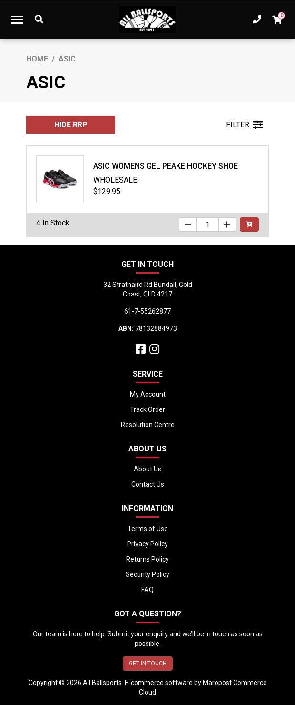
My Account (148, 394)
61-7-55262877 (147, 311)
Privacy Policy (147, 544)
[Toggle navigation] (17, 19)
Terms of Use (148, 528)
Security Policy (147, 574)
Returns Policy (147, 559)
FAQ (147, 589)
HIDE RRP (71, 124)
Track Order (147, 409)
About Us (147, 469)
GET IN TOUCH (148, 663)
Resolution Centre (148, 425)
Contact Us (147, 484)
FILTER (244, 125)
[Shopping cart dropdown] (276, 19)
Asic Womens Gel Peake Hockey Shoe (165, 166)
